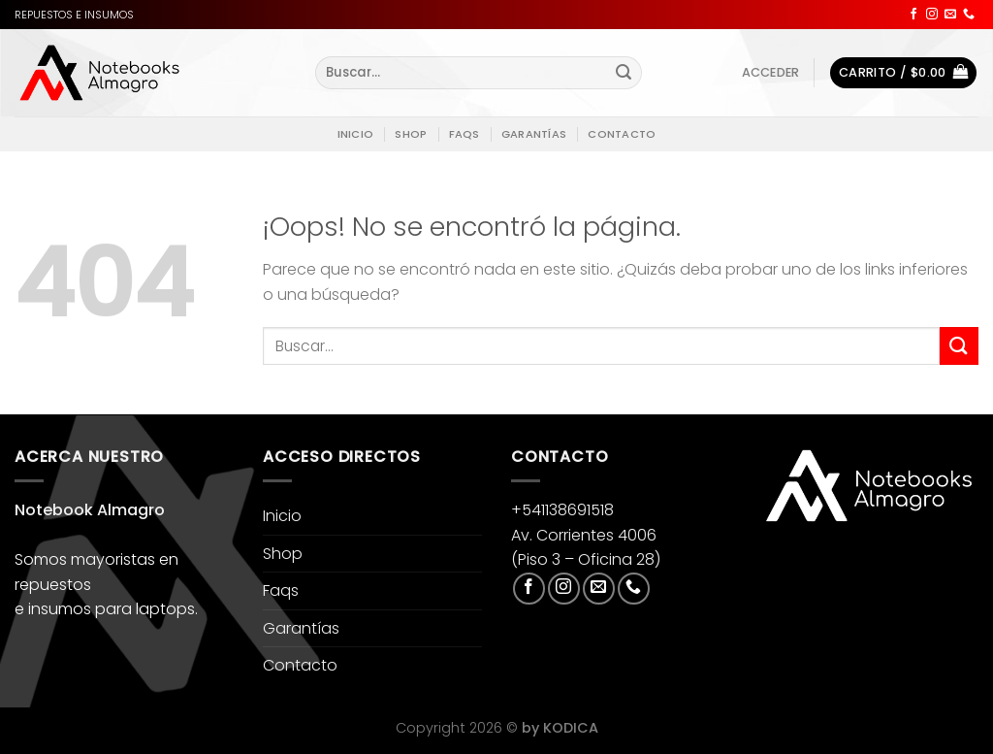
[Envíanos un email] (950, 14)
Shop (411, 134)
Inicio (355, 134)
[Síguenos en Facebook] (913, 14)
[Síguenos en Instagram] (932, 14)
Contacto (622, 134)
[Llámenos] (969, 14)
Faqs (464, 134)
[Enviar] (624, 72)
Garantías (533, 134)
